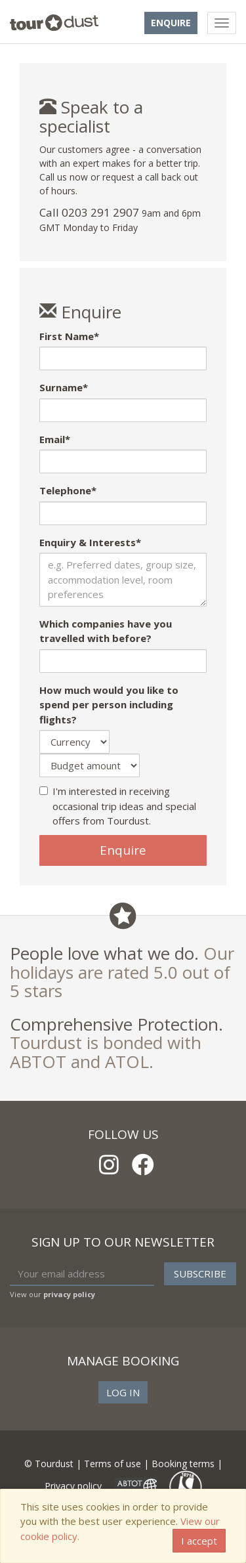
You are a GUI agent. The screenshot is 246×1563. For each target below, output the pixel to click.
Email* (54, 439)
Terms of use (112, 1463)
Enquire (171, 22)
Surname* (63, 387)
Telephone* (67, 490)
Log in (123, 1392)
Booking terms (183, 1463)
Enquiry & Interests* (90, 542)
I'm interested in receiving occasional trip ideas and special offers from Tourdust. (117, 805)
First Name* (69, 336)
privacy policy (69, 1294)
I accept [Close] (199, 1540)
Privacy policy (73, 1486)
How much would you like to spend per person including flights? (108, 704)
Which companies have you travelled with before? (105, 631)
